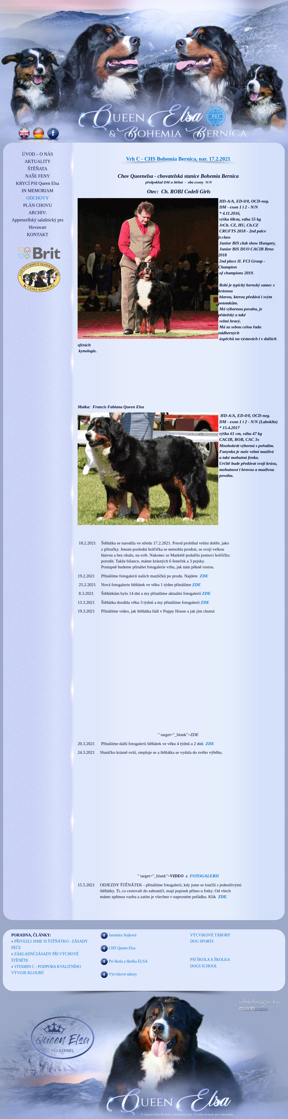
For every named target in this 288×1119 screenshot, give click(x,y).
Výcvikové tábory (123, 974)
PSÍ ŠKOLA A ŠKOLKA (210, 959)
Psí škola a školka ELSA (128, 961)
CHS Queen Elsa (122, 948)
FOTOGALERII (204, 875)
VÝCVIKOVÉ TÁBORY (210, 935)
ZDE (210, 743)
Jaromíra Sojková (122, 935)
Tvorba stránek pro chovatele (213, 1114)
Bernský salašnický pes (176, 1114)
